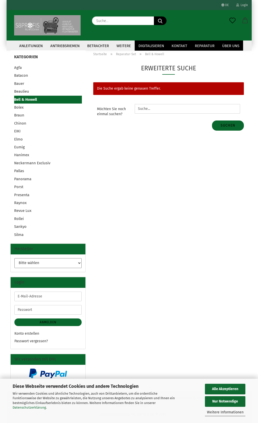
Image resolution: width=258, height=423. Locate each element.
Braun (19, 115)
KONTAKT (179, 46)
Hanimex (21, 155)
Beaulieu (21, 91)
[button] (245, 20)
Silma (19, 234)
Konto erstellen (26, 333)
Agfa (18, 67)
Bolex (19, 107)
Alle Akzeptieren (225, 389)
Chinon (20, 123)
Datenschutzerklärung (29, 407)
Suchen (228, 125)
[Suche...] (160, 20)
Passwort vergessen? (31, 341)
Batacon (21, 75)
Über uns (230, 46)
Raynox (20, 202)
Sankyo (20, 226)
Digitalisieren (151, 46)
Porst (18, 187)
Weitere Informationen (225, 412)
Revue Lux (22, 210)
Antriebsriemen (65, 46)
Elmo (18, 139)
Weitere (123, 46)
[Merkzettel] (232, 20)
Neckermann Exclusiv (32, 163)
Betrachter (98, 46)
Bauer (19, 83)
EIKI (17, 131)
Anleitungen (31, 46)
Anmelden (48, 322)
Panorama (22, 179)
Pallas (19, 171)
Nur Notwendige (225, 401)
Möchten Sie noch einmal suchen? (111, 111)
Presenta (21, 195)
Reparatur (205, 46)
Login (242, 5)
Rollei (19, 218)
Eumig (19, 147)
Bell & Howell (25, 99)
